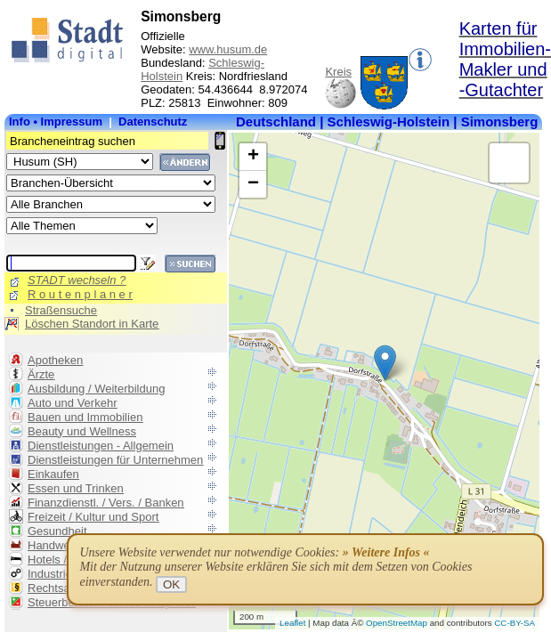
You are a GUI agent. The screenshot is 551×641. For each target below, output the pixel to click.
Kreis (338, 71)
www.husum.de (228, 49)
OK (171, 584)
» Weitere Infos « (386, 552)
